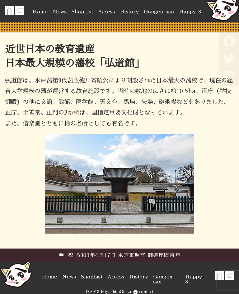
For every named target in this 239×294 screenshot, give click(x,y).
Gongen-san (159, 11)
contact (143, 292)
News (60, 11)
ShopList (82, 11)
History (129, 11)
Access (106, 11)
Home (40, 11)
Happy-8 (190, 11)
